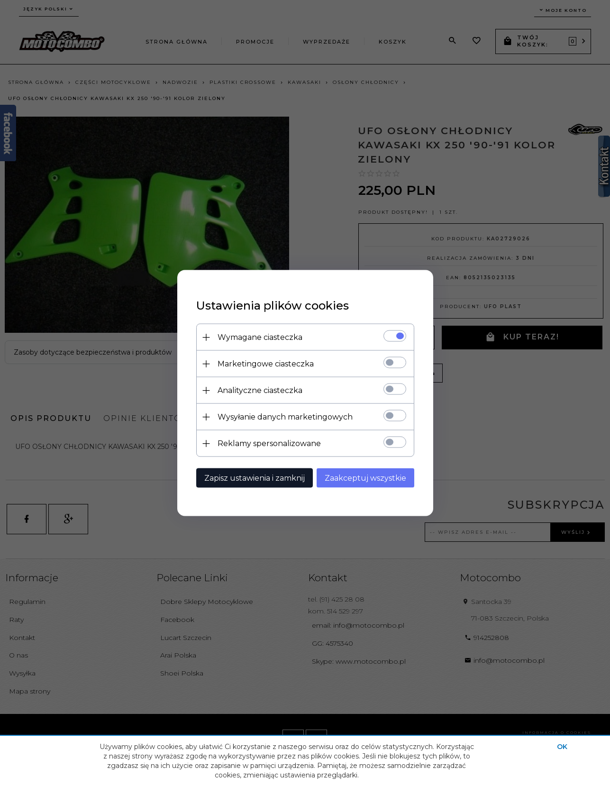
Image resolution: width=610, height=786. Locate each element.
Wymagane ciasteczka (260, 337)
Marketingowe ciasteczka (266, 363)
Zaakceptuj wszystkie (365, 478)
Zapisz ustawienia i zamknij (254, 478)
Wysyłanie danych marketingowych (285, 416)
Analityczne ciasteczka (260, 390)
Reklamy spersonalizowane (269, 443)
